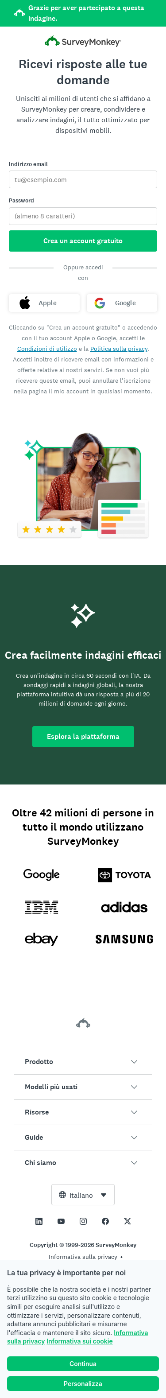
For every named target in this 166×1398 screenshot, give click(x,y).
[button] (83, 1061)
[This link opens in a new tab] (39, 1221)
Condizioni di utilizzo (47, 349)
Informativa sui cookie (79, 1341)
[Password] (83, 216)
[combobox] (83, 1194)
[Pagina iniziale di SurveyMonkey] (83, 42)
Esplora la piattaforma (83, 736)
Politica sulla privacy (118, 349)
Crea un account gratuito (83, 240)
